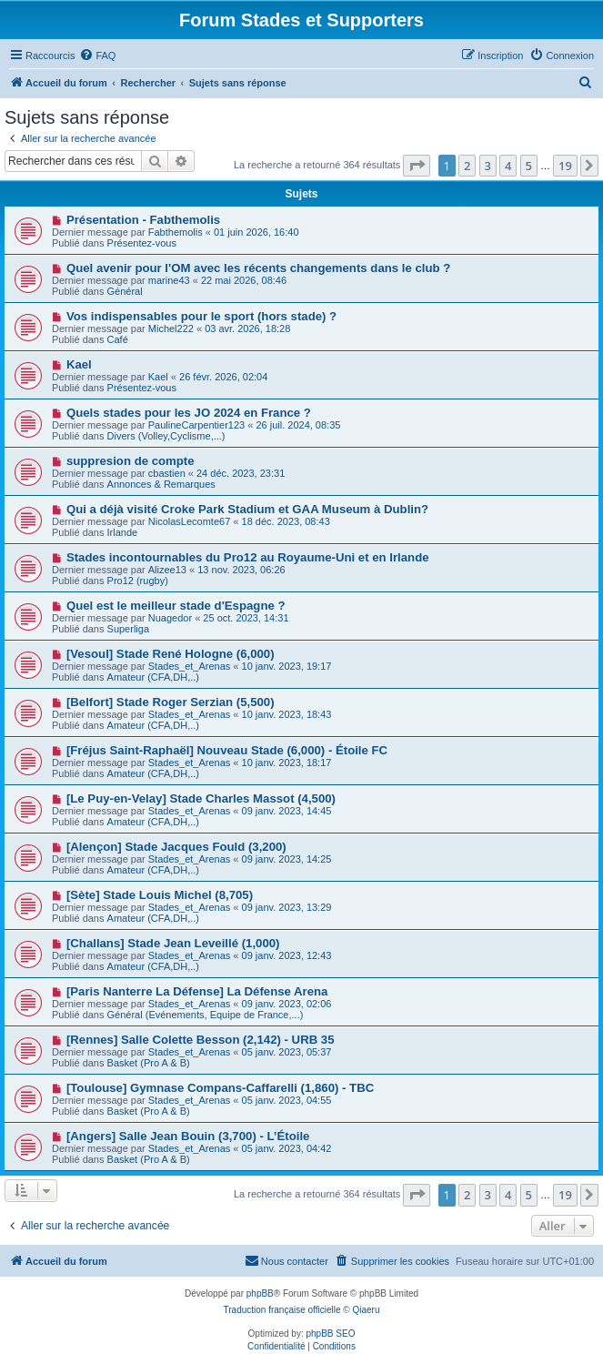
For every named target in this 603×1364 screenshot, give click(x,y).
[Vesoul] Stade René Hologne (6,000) (170, 654)
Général (125, 291)
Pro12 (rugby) (137, 580)
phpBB (260, 1293)
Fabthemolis (175, 232)
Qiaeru (365, 1310)
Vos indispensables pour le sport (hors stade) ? (201, 316)
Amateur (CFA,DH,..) (153, 677)
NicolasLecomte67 (189, 521)
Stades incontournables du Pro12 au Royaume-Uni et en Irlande (247, 557)
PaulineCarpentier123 (196, 424)
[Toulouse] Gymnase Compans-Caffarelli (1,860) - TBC (220, 1088)
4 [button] (508, 165)
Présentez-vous (141, 242)
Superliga (128, 628)
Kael (79, 364)
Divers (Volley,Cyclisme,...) (166, 435)
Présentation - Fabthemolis (143, 220)
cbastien (167, 473)
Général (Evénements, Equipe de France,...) (205, 1014)
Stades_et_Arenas (189, 666)
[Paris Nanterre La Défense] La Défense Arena (197, 991)
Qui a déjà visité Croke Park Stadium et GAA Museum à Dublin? (247, 509)
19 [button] (565, 165)
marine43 (169, 280)
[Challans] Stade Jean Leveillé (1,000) (173, 943)
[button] (416, 166)
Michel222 (171, 328)
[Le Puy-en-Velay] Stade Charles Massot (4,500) (201, 798)
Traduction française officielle (282, 1310)
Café (117, 339)
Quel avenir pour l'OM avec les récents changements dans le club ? (258, 268)
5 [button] (529, 165)
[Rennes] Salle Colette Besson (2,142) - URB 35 (200, 1039)
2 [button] (467, 165)
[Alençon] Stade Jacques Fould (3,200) (176, 847)
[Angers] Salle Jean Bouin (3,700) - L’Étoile (187, 1136)
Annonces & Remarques (161, 484)
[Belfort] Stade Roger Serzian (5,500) (170, 702)
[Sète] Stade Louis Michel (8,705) (159, 895)
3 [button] (488, 165)
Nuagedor (170, 617)
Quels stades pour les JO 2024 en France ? (188, 412)
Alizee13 (167, 569)
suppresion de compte (130, 461)
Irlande (122, 532)
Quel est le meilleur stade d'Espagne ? (176, 605)
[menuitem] (97, 55)
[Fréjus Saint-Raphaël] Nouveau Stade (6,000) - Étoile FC (226, 750)
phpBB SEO (331, 1334)
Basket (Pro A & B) (148, 1062)
